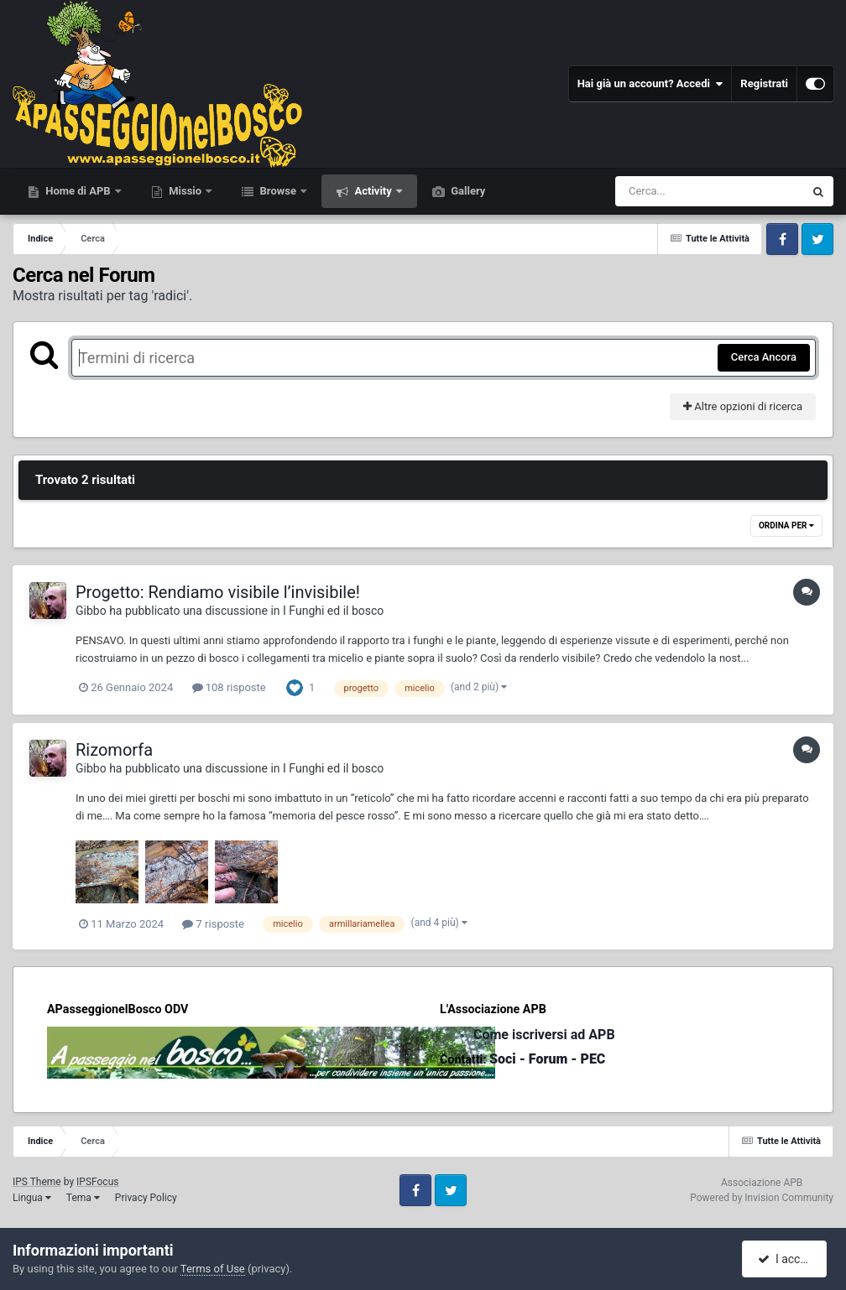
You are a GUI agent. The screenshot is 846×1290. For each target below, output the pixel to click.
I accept (785, 1259)
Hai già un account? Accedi (650, 83)
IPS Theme (37, 1182)
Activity (373, 191)
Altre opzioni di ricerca (742, 406)
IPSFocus (97, 1182)
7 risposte (213, 924)
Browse (278, 191)
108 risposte (229, 687)
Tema (83, 1198)
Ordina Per (786, 525)
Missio (185, 191)
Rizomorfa (114, 750)
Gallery (466, 191)
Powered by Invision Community (761, 1198)
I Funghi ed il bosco (333, 610)
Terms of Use (212, 1268)
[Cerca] (673, 191)
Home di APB (78, 191)
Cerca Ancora (763, 357)
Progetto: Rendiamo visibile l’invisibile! (218, 592)
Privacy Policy (146, 1198)
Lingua (32, 1198)
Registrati (764, 83)
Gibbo (91, 610)
